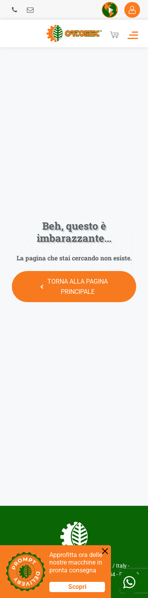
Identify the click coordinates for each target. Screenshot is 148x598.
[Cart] (114, 35)
